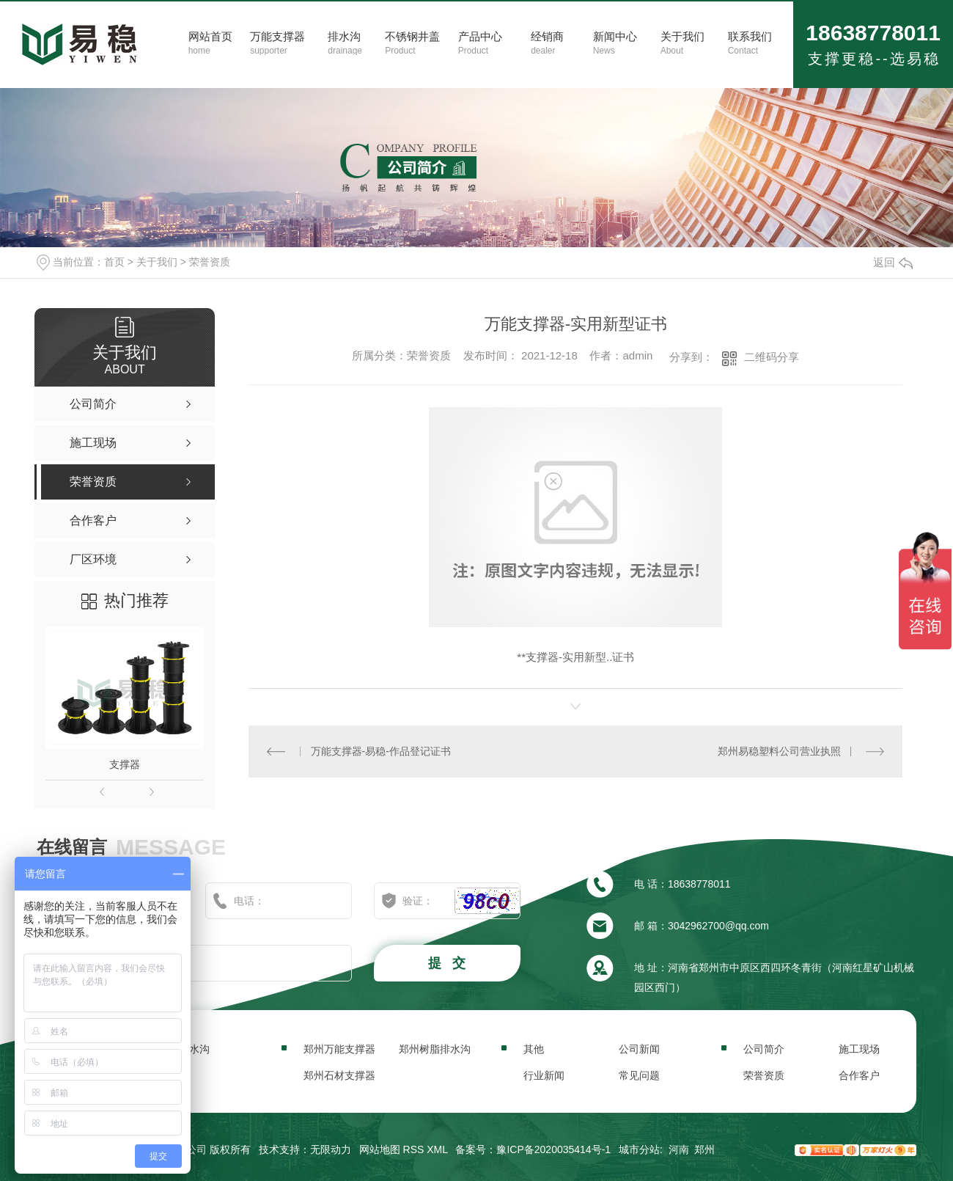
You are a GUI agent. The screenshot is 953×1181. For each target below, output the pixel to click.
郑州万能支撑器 (339, 1049)
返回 (893, 262)
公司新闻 (639, 1049)
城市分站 (639, 1149)
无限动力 (330, 1149)
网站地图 (379, 1149)
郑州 (704, 1149)
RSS (413, 1149)
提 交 (448, 963)
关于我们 (156, 262)
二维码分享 (771, 357)
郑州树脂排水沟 (435, 1049)
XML (437, 1149)
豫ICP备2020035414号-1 (553, 1149)
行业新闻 (543, 1075)
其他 (533, 1049)
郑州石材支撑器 (339, 1075)
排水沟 (194, 1049)
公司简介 (763, 1049)
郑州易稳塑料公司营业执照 (779, 751)
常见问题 (639, 1075)
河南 (679, 1149)
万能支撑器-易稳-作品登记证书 (381, 751)
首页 (114, 262)
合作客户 (859, 1075)
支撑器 (124, 764)
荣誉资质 (209, 262)
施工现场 (859, 1049)
